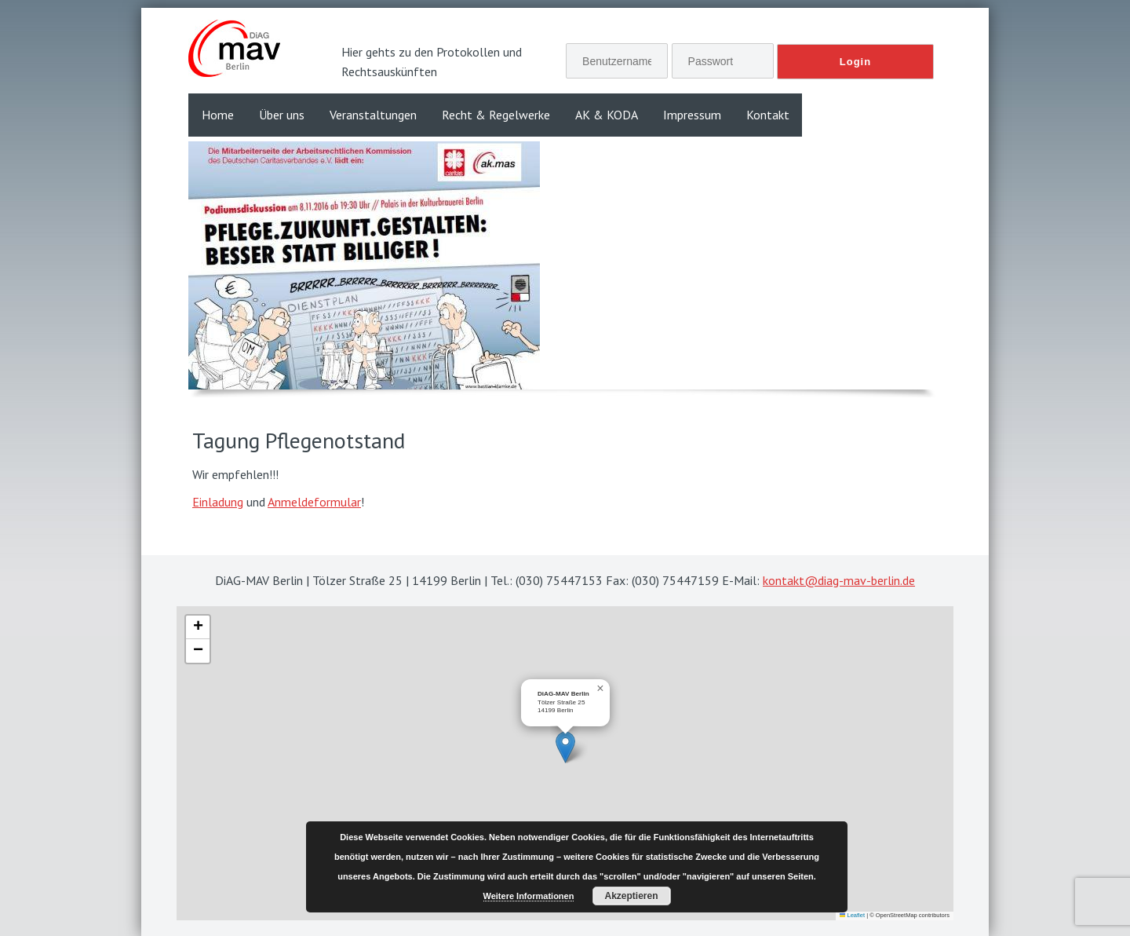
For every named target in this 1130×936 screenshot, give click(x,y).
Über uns (281, 114)
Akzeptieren (631, 895)
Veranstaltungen (373, 114)
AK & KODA (606, 114)
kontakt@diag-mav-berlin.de (839, 580)
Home (218, 114)
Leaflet (852, 915)
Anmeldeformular (314, 502)
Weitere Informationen (528, 896)
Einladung (217, 502)
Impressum (692, 114)
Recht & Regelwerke (496, 114)
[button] (565, 747)
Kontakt (767, 114)
